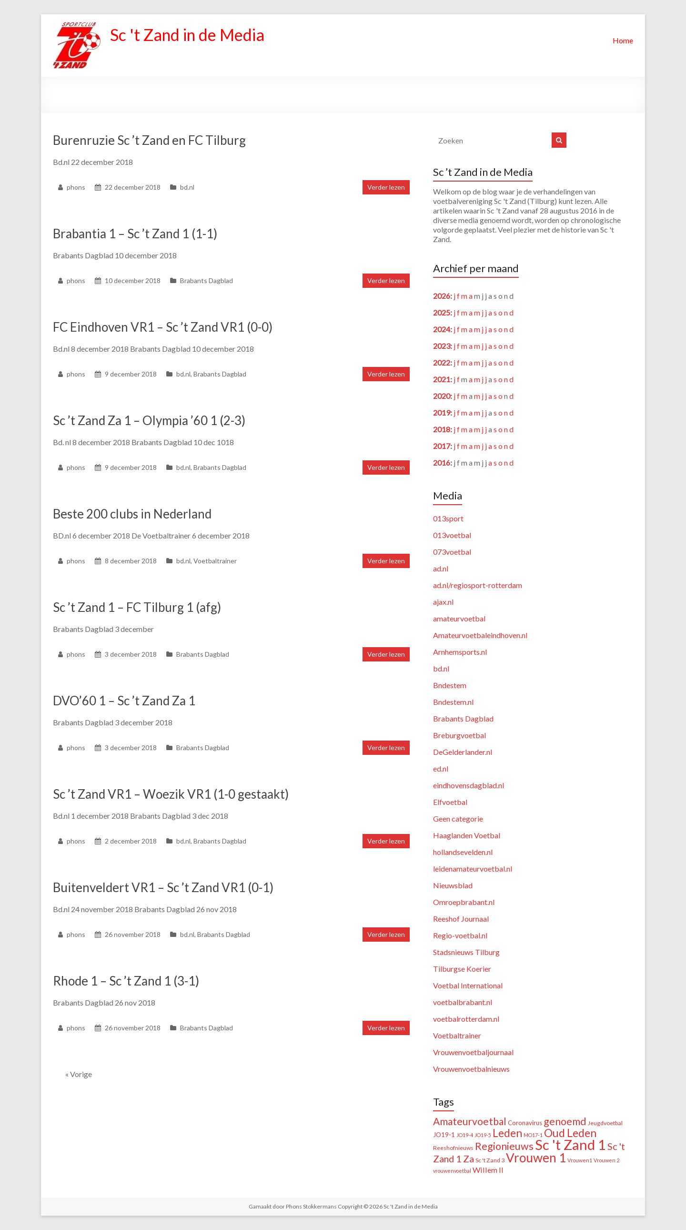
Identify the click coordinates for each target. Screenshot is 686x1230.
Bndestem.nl (453, 701)
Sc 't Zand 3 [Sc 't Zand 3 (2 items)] (489, 1160)
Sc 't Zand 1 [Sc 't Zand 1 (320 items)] (570, 1144)
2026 (441, 295)
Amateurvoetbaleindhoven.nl (480, 635)
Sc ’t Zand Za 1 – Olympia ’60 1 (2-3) (149, 420)
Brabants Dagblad (206, 280)
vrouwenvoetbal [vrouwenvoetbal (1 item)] (452, 1171)
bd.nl (187, 187)
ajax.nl (443, 601)
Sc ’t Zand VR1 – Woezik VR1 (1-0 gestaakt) (171, 794)
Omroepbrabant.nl (463, 901)
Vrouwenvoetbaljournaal (473, 1052)
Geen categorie (458, 818)
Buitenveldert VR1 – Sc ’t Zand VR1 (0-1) (163, 887)
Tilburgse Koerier (462, 968)
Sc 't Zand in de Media (192, 34)
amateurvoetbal (459, 618)
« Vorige (78, 1073)
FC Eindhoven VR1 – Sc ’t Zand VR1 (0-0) (162, 327)
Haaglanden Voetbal (466, 835)
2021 (441, 379)
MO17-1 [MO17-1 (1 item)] (533, 1135)
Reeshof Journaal (461, 918)
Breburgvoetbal (459, 735)
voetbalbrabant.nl (462, 1001)
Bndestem (449, 685)
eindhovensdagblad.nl (468, 785)
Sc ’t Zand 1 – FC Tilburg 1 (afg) (137, 607)
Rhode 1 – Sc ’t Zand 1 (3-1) (126, 980)
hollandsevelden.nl (463, 851)
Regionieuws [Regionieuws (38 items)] (504, 1146)
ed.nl (440, 768)
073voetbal (452, 551)
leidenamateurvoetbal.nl (472, 868)
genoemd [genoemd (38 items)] (565, 1121)
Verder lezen (386, 187)
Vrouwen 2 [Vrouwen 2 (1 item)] (606, 1160)
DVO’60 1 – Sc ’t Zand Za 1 (124, 700)
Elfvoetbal (450, 801)
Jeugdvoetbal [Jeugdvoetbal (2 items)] (605, 1123)
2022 (441, 362)
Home (623, 40)
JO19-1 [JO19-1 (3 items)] (444, 1135)
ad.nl (440, 568)
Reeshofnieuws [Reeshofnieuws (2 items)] (453, 1147)
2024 (441, 329)
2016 (441, 462)
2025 (441, 312)
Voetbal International (468, 985)
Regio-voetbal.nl (460, 935)
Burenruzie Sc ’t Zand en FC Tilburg (149, 140)
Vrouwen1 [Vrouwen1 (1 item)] (579, 1160)
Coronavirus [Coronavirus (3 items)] (525, 1123)
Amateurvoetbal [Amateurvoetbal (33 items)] (469, 1121)
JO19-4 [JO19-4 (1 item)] (464, 1135)
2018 (441, 429)
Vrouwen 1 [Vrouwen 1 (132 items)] (536, 1157)
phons (76, 187)
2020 (441, 395)
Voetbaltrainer (215, 561)
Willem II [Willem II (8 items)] (488, 1169)
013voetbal (452, 534)
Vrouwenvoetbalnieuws (471, 1068)
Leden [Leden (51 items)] (507, 1133)
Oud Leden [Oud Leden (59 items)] (570, 1132)
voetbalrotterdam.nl (466, 1018)
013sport (448, 518)
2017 (441, 445)
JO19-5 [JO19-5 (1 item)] (482, 1135)
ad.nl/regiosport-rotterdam (477, 585)
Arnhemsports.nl (460, 651)
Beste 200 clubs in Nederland (132, 513)
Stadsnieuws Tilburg (466, 951)
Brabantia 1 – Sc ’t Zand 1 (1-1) (135, 233)
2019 (441, 412)
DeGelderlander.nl (462, 751)
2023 (441, 345)
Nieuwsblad (453, 885)
